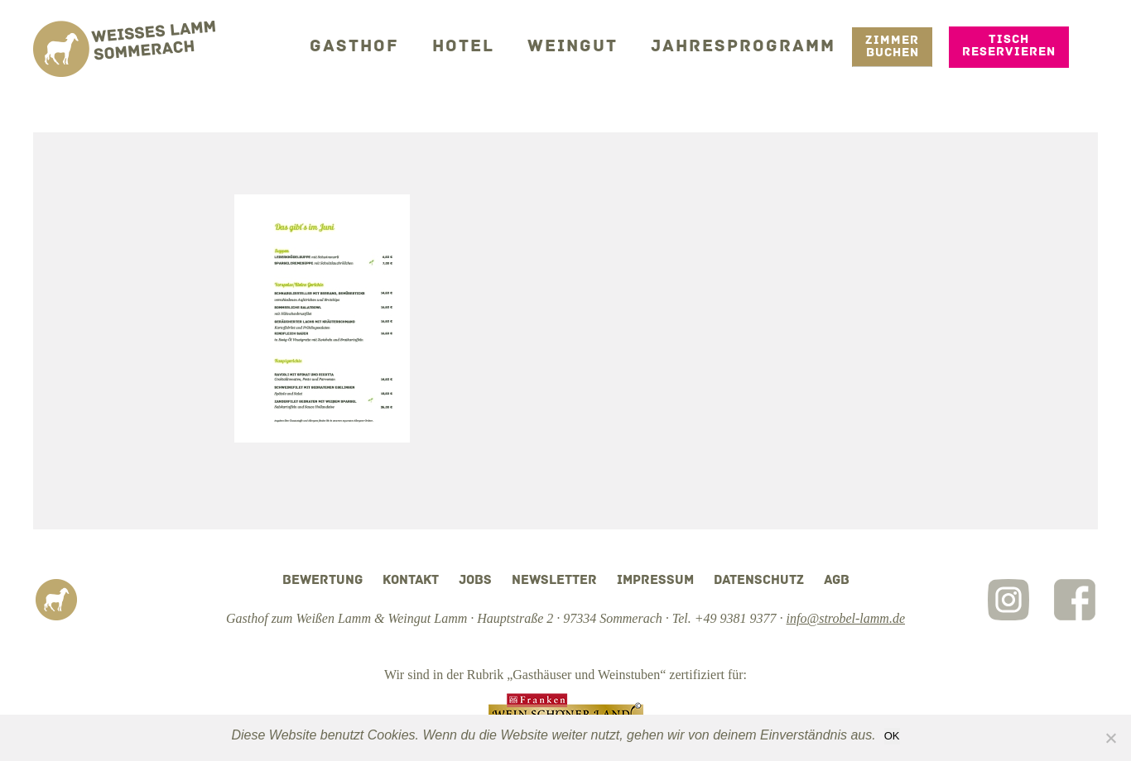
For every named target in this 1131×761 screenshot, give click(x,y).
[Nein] (1110, 738)
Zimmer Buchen (892, 45)
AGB (836, 580)
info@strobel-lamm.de (846, 618)
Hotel (488, 45)
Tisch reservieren (1009, 44)
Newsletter (554, 580)
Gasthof (386, 45)
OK (892, 736)
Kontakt (411, 580)
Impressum (655, 580)
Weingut (591, 45)
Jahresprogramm (750, 45)
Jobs (475, 580)
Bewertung (322, 580)
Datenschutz (759, 580)
